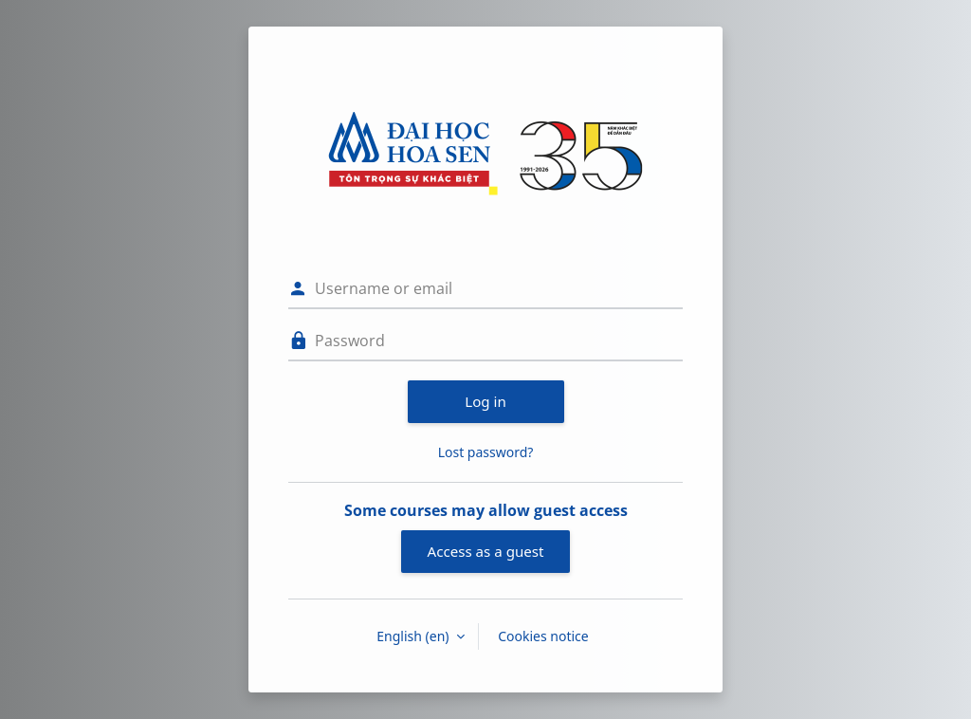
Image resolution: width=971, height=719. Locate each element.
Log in (485, 401)
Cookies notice (543, 636)
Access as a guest (486, 551)
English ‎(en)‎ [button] (414, 636)
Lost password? (486, 452)
